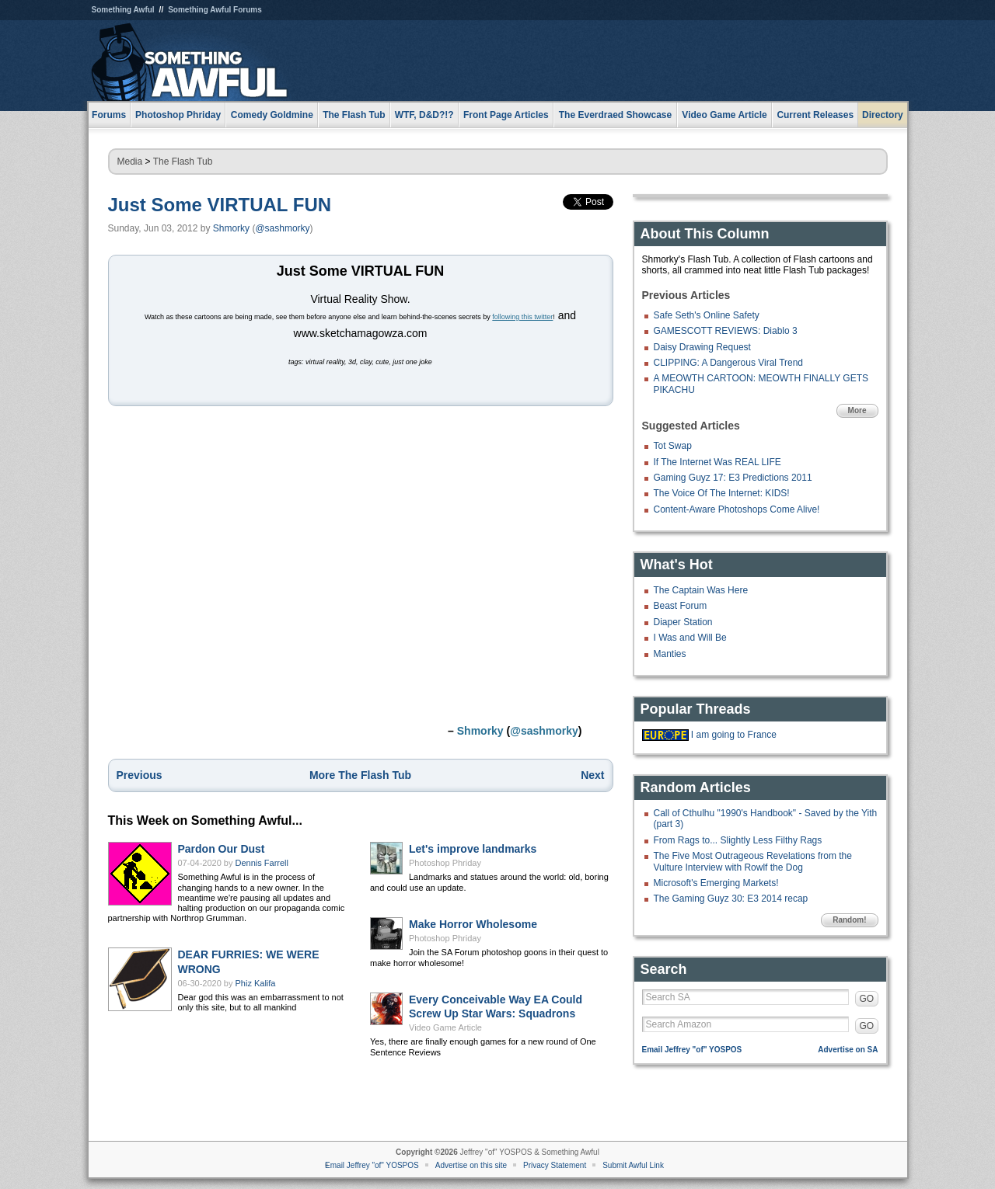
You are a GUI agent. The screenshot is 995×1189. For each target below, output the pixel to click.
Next (592, 775)
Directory (882, 115)
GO (867, 998)
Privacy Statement (554, 1165)
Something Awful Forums (215, 9)
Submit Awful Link (633, 1165)
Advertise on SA (848, 1049)
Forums (109, 115)
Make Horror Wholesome (473, 924)
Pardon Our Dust (221, 849)
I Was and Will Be (690, 637)
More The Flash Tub (360, 775)
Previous (139, 775)
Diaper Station (683, 622)
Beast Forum (680, 605)
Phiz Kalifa (256, 983)
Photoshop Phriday (445, 862)
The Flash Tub (183, 161)
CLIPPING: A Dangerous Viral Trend (729, 362)
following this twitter (522, 317)
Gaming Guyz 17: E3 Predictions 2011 (733, 477)
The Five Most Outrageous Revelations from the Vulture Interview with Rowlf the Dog (753, 861)
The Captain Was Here (701, 590)
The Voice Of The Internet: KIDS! (722, 493)
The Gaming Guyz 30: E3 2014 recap (731, 898)
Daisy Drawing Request (702, 347)
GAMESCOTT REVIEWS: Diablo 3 (726, 330)
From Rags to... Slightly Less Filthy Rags (738, 840)
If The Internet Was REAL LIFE (717, 462)
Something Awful (123, 9)
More (857, 410)
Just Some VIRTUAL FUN (220, 204)
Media (130, 161)
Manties (670, 653)
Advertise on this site (471, 1165)
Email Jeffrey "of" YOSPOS (692, 1049)
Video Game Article (445, 1027)
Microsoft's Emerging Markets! (716, 883)
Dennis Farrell (262, 862)
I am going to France (734, 734)
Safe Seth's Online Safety (706, 315)
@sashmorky (282, 228)
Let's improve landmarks (472, 849)
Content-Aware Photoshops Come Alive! (737, 509)
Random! (849, 920)
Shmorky (231, 228)
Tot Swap (673, 445)
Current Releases (815, 115)
